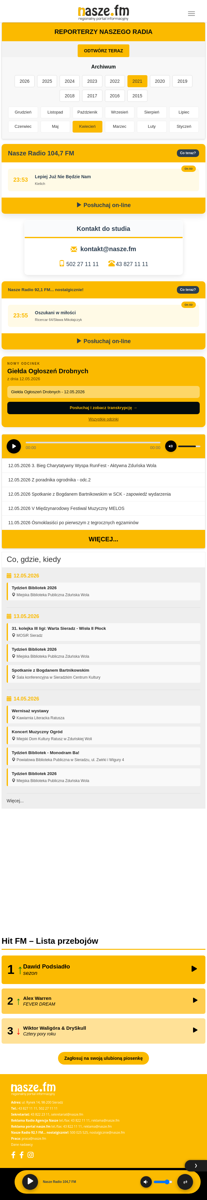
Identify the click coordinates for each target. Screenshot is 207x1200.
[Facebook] (13, 1155)
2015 (137, 95)
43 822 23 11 (40, 1114)
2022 (115, 81)
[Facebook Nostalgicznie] (21, 1155)
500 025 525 (79, 1132)
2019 (182, 81)
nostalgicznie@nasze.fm (107, 1132)
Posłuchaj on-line (103, 205)
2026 (24, 81)
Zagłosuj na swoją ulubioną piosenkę (103, 1058)
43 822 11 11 (80, 1120)
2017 (92, 95)
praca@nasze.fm (34, 1138)
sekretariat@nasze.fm (67, 1114)
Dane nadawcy (22, 1144)
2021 (137, 81)
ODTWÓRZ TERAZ (103, 50)
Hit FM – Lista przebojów (50, 941)
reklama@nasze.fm (105, 1120)
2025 (47, 81)
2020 (160, 81)
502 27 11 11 (82, 264)
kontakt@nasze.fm (108, 248)
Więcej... (103, 539)
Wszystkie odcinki (103, 419)
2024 (69, 81)
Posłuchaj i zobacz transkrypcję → (103, 407)
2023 (92, 81)
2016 (115, 95)
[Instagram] (31, 1155)
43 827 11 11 (132, 264)
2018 (69, 95)
